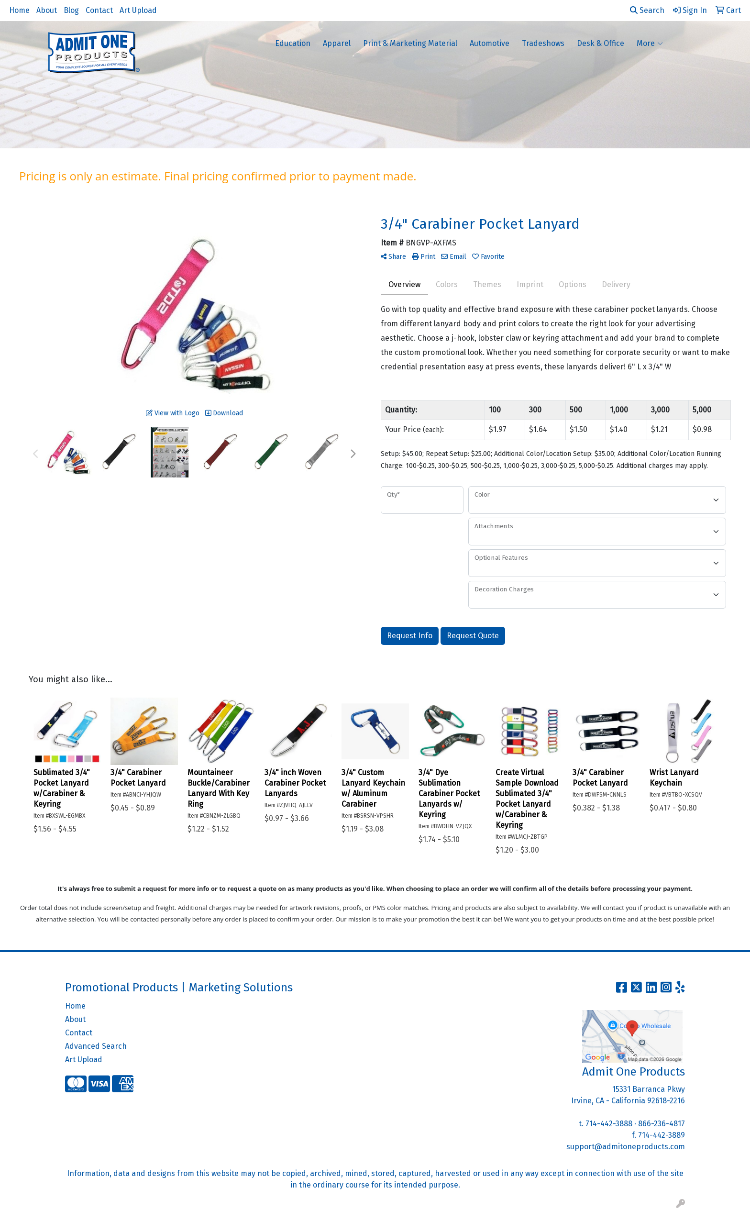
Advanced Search (96, 1046)
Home (19, 10)
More (650, 43)
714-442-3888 (608, 1123)
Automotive (489, 43)
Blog (71, 10)
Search (647, 10)
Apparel (337, 43)
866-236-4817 (661, 1123)
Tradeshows (543, 43)
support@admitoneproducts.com (625, 1146)
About (46, 10)
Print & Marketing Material (410, 43)
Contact (99, 10)
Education (292, 43)
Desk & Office (600, 43)
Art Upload (138, 10)
